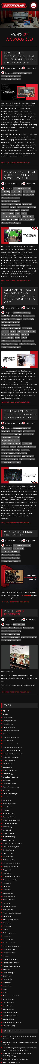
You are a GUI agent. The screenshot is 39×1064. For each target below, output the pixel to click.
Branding (6, 810)
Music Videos (27, 204)
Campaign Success (9, 817)
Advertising (7, 790)
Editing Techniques (9, 721)
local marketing (8, 724)
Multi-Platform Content (10, 920)
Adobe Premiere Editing (21, 188)
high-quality (7, 883)
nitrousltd (5, 207)
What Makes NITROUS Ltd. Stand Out (18, 533)
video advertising (9, 999)
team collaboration (9, 760)
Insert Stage (7, 890)
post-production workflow (12, 750)
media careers (8, 910)
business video (8, 717)
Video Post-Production (10, 220)
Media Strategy (8, 916)
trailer (17, 213)
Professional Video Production (13, 754)
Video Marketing (8, 1009)
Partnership (7, 936)
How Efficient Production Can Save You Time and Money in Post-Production (20, 57)
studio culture (7, 986)
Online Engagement (9, 933)
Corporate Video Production (11, 195)
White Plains (7, 780)
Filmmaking (6, 873)
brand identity (7, 807)
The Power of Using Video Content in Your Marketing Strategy (20, 414)
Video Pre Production (27, 220)
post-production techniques (12, 747)
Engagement (7, 870)
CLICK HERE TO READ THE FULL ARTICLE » (15, 163)
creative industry (8, 853)
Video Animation (27, 217)
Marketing (6, 903)
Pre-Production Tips (10, 943)
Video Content (8, 1006)
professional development (12, 946)
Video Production (9, 1019)
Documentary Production (10, 198)
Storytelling (7, 983)
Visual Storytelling (9, 1026)
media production (9, 727)
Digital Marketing (8, 860)
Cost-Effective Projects (11, 847)
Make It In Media (8, 900)
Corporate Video (29, 192)
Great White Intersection (10, 201)
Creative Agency (8, 850)
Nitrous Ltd (7, 926)
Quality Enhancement (10, 959)
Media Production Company (11, 204)
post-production (8, 740)
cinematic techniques (10, 823)
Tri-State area (7, 764)
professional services (10, 949)
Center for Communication (11, 820)
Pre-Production (8, 939)
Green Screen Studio (10, 880)
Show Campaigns (8, 213)
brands (5, 714)
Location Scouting (9, 896)
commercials (7, 830)
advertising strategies (10, 794)
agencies (6, 711)
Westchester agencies (10, 777)
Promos (13, 207)
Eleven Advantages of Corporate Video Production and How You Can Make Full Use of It (20, 296)
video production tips (10, 770)
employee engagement (11, 866)
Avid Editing (6, 192)
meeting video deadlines (11, 731)
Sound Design (7, 979)
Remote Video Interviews (22, 73)
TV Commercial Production (11, 76)
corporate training (9, 837)
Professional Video (9, 953)
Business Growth (9, 813)
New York (6, 734)
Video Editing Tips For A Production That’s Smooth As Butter (20, 175)
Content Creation (8, 833)
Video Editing (7, 767)
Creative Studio (28, 195)
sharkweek (25, 210)
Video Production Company (11, 79)
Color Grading (16, 192)
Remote (14, 612)
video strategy (8, 774)
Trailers (24, 213)
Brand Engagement (9, 803)
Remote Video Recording (10, 210)
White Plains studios (10, 784)
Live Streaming (8, 893)
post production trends (11, 737)
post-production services (11, 744)
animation (6, 797)
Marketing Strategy (9, 906)
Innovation (6, 886)
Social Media (7, 976)
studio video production (11, 757)
